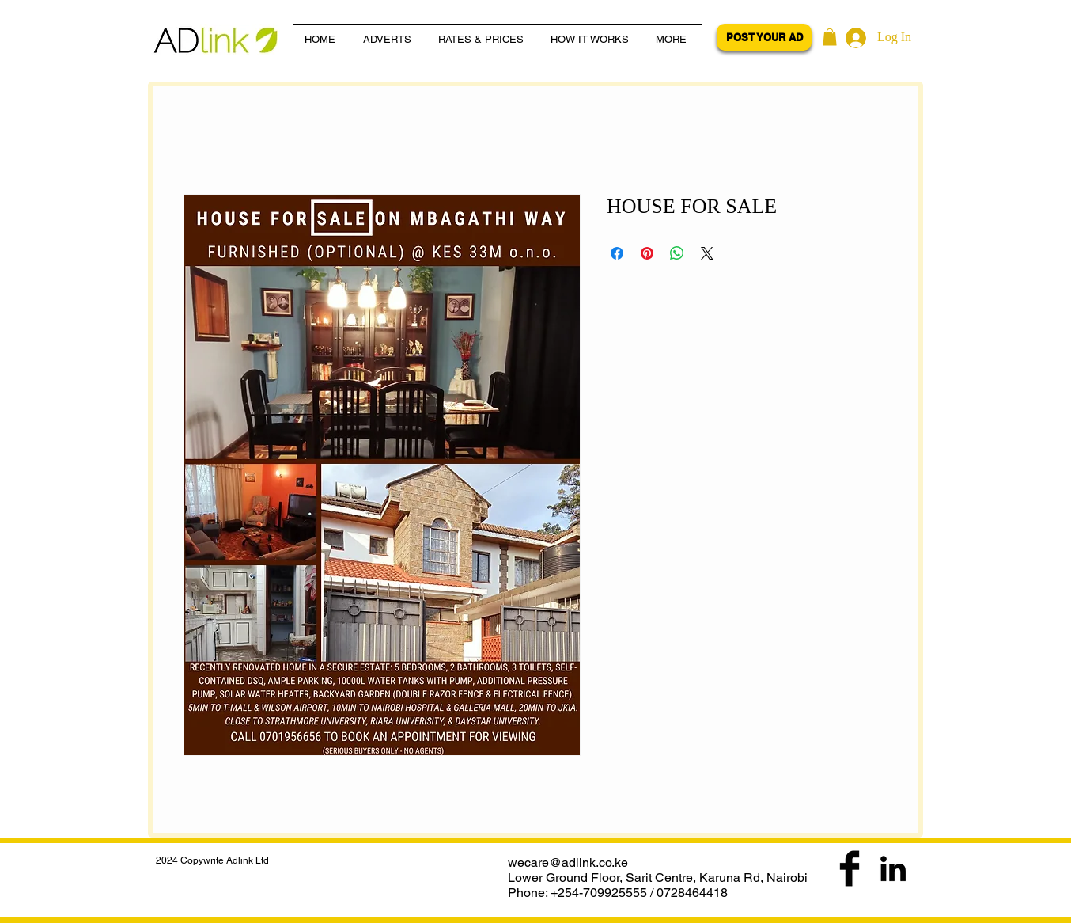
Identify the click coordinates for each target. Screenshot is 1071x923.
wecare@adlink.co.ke (568, 862)
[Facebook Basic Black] (849, 868)
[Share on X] (707, 253)
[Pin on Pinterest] (647, 253)
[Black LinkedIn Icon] (893, 868)
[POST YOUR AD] (764, 37)
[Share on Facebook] (616, 253)
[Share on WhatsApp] (677, 253)
